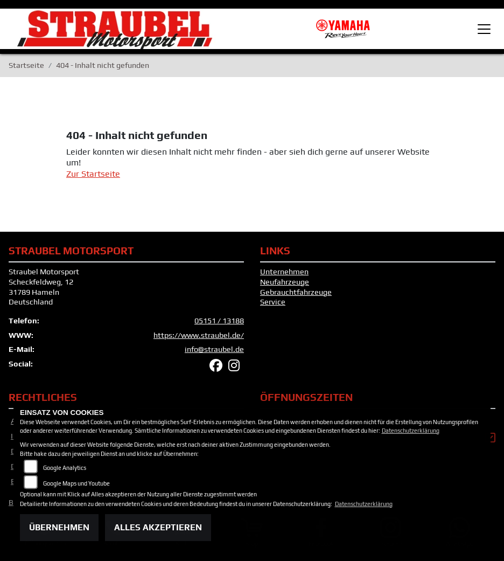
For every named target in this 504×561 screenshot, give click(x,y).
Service (272, 301)
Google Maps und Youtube (76, 483)
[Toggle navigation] (484, 29)
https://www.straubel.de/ (198, 335)
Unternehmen (284, 271)
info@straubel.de (214, 349)
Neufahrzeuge (284, 282)
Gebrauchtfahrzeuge (296, 292)
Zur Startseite (93, 174)
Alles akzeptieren (158, 527)
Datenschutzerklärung (410, 430)
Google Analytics (64, 468)
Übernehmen (59, 527)
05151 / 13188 (219, 320)
